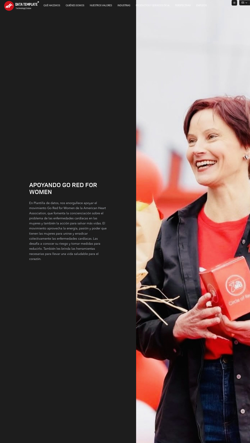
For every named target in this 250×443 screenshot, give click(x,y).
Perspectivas (183, 6)
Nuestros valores (101, 6)
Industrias (124, 6)
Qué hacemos (51, 6)
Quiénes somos (75, 6)
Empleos (201, 6)
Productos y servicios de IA (152, 6)
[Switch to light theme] (234, 3)
